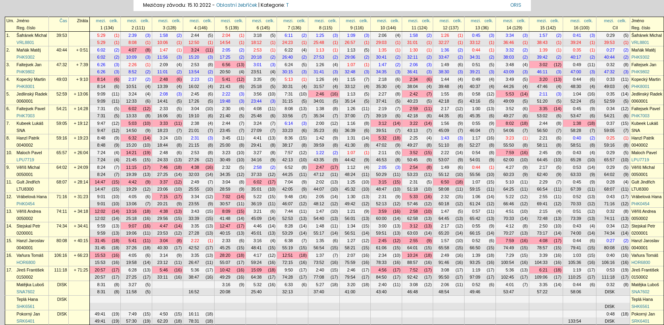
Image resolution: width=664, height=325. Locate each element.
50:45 (412, 159)
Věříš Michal (28, 167)
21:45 (131, 159)
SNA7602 (26, 291)
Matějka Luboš (30, 284)
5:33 (414, 196)
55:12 (443, 174)
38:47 (193, 277)
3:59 (382, 211)
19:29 (131, 189)
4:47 (164, 226)
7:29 (510, 255)
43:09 (508, 71)
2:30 (226, 108)
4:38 (195, 167)
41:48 (225, 218)
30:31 (287, 86)
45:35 (475, 115)
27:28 (193, 233)
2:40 (320, 270)
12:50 (193, 42)
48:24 (350, 174)
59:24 (256, 262)
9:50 (289, 270)
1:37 (320, 255)
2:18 (382, 79)
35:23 (319, 130)
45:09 (443, 130)
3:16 (258, 240)
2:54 (414, 167)
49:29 (225, 277)
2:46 (320, 94)
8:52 (132, 71)
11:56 (162, 57)
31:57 (319, 86)
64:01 (412, 247)
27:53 (319, 57)
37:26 (131, 247)
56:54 (319, 247)
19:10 (193, 115)
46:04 (475, 130)
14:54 (225, 42)
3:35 (258, 79)
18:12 (256, 42)
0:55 (476, 123)
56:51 (350, 233)
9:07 (132, 226)
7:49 (132, 314)
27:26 (193, 159)
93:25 (475, 262)
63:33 (576, 174)
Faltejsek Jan (29, 64)
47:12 (319, 174)
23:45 (225, 130)
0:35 (577, 50)
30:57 (225, 203)
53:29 (287, 233)
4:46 (258, 226)
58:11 (542, 145)
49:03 (61, 79)
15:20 (193, 57)
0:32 (610, 64)
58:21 (350, 247)
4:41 (258, 138)
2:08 (164, 94)
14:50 (131, 130)
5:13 (289, 79)
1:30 (414, 50)
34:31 (475, 57)
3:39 (543, 255)
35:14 (350, 101)
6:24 (289, 64)
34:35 (381, 71)
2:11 (543, 94)
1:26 (445, 35)
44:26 (508, 86)
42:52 (193, 247)
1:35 (382, 50)
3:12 (382, 123)
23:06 (162, 189)
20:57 (100, 270)
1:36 (445, 50)
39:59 (319, 145)
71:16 (61, 196)
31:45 (100, 240)
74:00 (576, 233)
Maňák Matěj (29, 50)
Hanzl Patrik (28, 138)
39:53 (61, 35)
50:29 (381, 174)
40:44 (61, 50)
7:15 (164, 196)
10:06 (162, 42)
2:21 (543, 138)
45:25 (225, 247)
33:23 (287, 130)
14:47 (100, 182)
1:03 (577, 255)
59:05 (61, 123)
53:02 (542, 115)
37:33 (256, 174)
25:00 (225, 145)
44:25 (287, 174)
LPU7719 (25, 159)
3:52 (510, 108)
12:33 (131, 101)
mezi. (101, 20)
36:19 (256, 203)
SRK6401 (26, 321)
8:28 (289, 226)
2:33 (164, 108)
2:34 (414, 79)
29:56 (162, 218)
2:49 (195, 182)
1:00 (476, 108)
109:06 (541, 277)
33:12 (475, 42)
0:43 (577, 152)
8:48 (101, 138)
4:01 (510, 284)
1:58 (164, 35)
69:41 (542, 203)
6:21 (543, 270)
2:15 (543, 211)
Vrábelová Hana (32, 196)
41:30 (350, 145)
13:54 (193, 71)
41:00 (350, 291)
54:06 (508, 130)
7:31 (289, 94)
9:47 (101, 123)
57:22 (542, 291)
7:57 (289, 152)
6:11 (289, 35)
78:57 (542, 247)
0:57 (476, 211)
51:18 (412, 189)
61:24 (475, 203)
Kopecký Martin (31, 79)
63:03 (412, 233)
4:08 (258, 108)
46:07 (287, 203)
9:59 (101, 226)
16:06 (162, 115)
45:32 (350, 189)
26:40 (287, 57)
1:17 (476, 138)
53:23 (412, 174)
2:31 (195, 138)
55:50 (508, 145)
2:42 (414, 94)
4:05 (132, 196)
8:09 (226, 211)
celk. (114, 20)
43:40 (381, 291)
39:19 (381, 115)
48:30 (576, 86)
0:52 (577, 196)
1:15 (351, 79)
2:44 (195, 35)
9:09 (101, 94)
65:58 (443, 247)
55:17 (319, 233)
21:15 (193, 145)
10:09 (131, 57)
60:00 (381, 218)
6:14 (289, 123)
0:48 (610, 314)
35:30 (381, 86)
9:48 (289, 196)
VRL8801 (25, 42)
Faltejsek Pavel (31, 108)
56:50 (542, 130)
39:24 (576, 42)
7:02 (226, 196)
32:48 (350, 71)
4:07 (132, 50)
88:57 (412, 262)
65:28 (576, 159)
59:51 (381, 233)
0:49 (577, 64)
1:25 (320, 35)
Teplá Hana (27, 299)
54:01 (475, 159)
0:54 (476, 152)
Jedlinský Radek (32, 94)
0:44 (476, 50)
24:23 (287, 42)
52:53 (287, 218)
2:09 (164, 64)
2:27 (382, 94)
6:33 (289, 284)
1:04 (577, 94)
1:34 (351, 226)
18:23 (162, 130)
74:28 (287, 277)
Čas (63, 20)
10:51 (131, 86)
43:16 (475, 101)
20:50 (225, 71)
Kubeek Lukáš (30, 123)
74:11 (61, 211)
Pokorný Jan (28, 314)
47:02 (381, 145)
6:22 (289, 50)
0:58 (476, 94)
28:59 (225, 189)
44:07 (319, 189)
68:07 (61, 182)
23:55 (193, 203)
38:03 (508, 57)
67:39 (576, 189)
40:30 (162, 247)
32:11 (412, 57)
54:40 (319, 218)
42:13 (287, 159)
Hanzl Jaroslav (31, 240)
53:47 (576, 115)
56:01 (350, 218)
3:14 (164, 255)
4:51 (510, 211)
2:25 (414, 138)
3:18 (258, 35)
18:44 (162, 145)
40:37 (475, 86)
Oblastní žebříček (236, 5)
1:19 (476, 270)
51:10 (443, 145)
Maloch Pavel (29, 152)
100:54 (507, 262)
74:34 (61, 226)
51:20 (542, 101)
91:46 (443, 262)
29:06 (350, 57)
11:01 (162, 71)
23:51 (256, 71)
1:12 (351, 167)
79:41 (576, 247)
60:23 (508, 174)
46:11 (542, 71)
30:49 (225, 159)
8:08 (132, 42)
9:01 (101, 196)
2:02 (320, 182)
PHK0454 (26, 203)
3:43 (195, 211)
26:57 (350, 42)
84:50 (381, 277)
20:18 (256, 57)
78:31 (193, 321)
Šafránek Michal (32, 35)
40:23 (412, 101)
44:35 (443, 115)
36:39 (350, 130)
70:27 (508, 233)
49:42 (350, 203)
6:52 (289, 167)
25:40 (256, 291)
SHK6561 (26, 306)
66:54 (542, 189)
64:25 (508, 189)
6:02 (101, 50)
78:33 (381, 262)
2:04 (226, 35)
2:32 (226, 167)
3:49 (510, 79)
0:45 (476, 35)
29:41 (256, 145)
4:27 (510, 167)
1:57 (543, 35)
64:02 (61, 167)
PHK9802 (26, 71)
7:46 (164, 167)
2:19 (382, 108)
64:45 (542, 159)
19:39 (131, 174)
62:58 (412, 218)
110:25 (574, 277)
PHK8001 (26, 86)
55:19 (287, 247)
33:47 (443, 57)
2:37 (132, 79)
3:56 (258, 94)
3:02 (543, 64)
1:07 (351, 64)
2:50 (543, 226)
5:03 (132, 123)
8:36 (289, 138)
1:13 (320, 50)
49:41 (100, 314)
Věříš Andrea (29, 211)
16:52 (193, 291)
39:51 (381, 130)
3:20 (543, 79)
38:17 (287, 145)
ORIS (515, 5)
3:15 (382, 182)
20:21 (162, 203)
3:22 (414, 123)
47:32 (61, 64)
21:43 (225, 86)
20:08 (225, 291)
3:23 (510, 138)
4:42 (132, 182)
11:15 (131, 167)
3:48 (510, 64)
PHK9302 (26, 57)
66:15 (475, 233)
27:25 (162, 174)
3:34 (510, 35)
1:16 (351, 123)
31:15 (287, 101)
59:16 (61, 138)
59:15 (475, 189)
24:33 (162, 159)
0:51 (476, 64)
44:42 (350, 159)
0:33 (610, 79)
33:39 (193, 218)
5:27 (320, 284)
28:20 (225, 255)
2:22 (226, 94)
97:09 (475, 277)
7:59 (510, 152)
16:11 (193, 314)
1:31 (351, 138)
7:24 (101, 152)
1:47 (164, 50)
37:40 (319, 291)
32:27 (443, 42)
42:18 (443, 101)
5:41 (226, 79)
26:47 (193, 262)
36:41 (412, 71)
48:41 (256, 247)
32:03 (193, 174)
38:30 (443, 71)
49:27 (508, 115)
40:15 (225, 233)
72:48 (542, 218)
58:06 (576, 291)
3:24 (195, 50)
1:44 (445, 79)
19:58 (131, 262)
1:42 (320, 138)
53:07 (443, 159)
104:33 (541, 262)
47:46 (542, 86)
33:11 (162, 277)
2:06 (382, 35)
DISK (62, 284)
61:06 (381, 247)
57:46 (412, 203)
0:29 (610, 35)
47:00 (576, 71)
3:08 (445, 270)
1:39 (543, 50)
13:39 (162, 86)
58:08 (443, 189)
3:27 (258, 152)
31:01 (412, 42)
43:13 (412, 130)
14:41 (162, 101)
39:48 (443, 86)
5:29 (101, 35)
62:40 (542, 174)
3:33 (164, 123)
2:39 (132, 35)
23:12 (162, 262)
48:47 (381, 189)
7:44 (289, 211)
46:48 (412, 291)
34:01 (319, 101)
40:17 (576, 57)
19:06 (131, 233)
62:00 (508, 159)
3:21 (258, 211)
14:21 (131, 152)
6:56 (226, 64)
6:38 (289, 240)
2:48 (164, 79)
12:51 (287, 255)
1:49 (445, 64)
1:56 (445, 123)
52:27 (475, 145)
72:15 (287, 262)
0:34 (610, 108)
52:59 (61, 94)
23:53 (162, 233)
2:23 (195, 79)
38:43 (542, 42)
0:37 (610, 123)
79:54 (350, 277)
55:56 (475, 174)
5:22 (258, 196)
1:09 (351, 35)
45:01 (256, 233)
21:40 (225, 115)
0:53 (577, 167)
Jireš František (30, 270)
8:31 (101, 284)
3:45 (226, 138)
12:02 (100, 211)
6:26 (101, 64)
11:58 (131, 291)
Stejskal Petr (29, 226)
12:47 (225, 226)
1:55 (445, 94)
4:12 (510, 226)
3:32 (510, 50)
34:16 (256, 159)
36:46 (508, 42)
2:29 (543, 182)
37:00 (350, 115)
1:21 (351, 211)
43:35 (319, 159)
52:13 (381, 203)
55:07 (225, 262)
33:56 (287, 115)
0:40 (577, 138)
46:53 (381, 159)
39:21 (475, 71)
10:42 (225, 270)
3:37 (164, 182)
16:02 (193, 86)
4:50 (164, 314)
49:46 (475, 291)
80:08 (61, 240)
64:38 (256, 277)
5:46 (164, 270)
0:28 (610, 182)
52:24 (576, 101)
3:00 (382, 226)
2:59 (414, 108)
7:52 (414, 270)
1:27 (351, 240)
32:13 (287, 291)
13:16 (131, 211)
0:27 (610, 50)
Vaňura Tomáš (30, 255)
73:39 (576, 218)
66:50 (475, 247)
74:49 (508, 247)
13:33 (131, 115)
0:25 (610, 138)
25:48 (319, 42)
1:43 (445, 138)
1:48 (320, 226)
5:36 (195, 270)
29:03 (381, 42)
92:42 (412, 277)
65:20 (443, 233)
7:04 (289, 182)
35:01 (256, 189)
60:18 (443, 203)
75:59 (350, 262)
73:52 (319, 262)
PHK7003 (26, 115)
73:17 (542, 233)
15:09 (256, 270)
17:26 (193, 101)
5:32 (382, 138)
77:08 (319, 277)
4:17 (258, 255)
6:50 (445, 182)
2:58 (258, 167)
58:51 (576, 145)
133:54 (574, 321)
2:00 (320, 123)
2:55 (543, 196)
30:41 (381, 57)
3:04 (195, 108)
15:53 (100, 255)
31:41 (319, 71)
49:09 (508, 101)
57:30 (131, 321)
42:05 (287, 189)
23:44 (256, 101)
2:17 (445, 108)
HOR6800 (26, 262)
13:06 (131, 203)
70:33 (576, 203)
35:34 (319, 115)
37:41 (381, 101)
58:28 (576, 130)
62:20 (162, 321)
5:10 (510, 182)
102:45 (507, 277)
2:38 (195, 123)
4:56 (382, 270)
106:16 (60, 255)
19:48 (225, 101)
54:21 (61, 108)
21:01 (193, 130)
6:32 (132, 138)
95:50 (443, 277)
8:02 (510, 123)
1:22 (320, 152)
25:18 (256, 86)
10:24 (412, 255)
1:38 (320, 108)
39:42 (542, 57)
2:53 (258, 50)
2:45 (195, 94)
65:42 (475, 218)
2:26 (132, 64)
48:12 (319, 203)
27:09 (256, 130)
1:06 (476, 196)
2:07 (351, 255)
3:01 (258, 64)
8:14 (101, 79)
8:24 (101, 167)
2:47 (320, 167)
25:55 (193, 189)
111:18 (60, 270)
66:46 (508, 203)
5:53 (510, 94)
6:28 (132, 270)
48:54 (443, 291)
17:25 (225, 57)
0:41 (577, 35)
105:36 (574, 262)
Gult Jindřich (28, 182)
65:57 (61, 152)
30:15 (287, 71)
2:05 (226, 50)
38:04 (412, 86)
